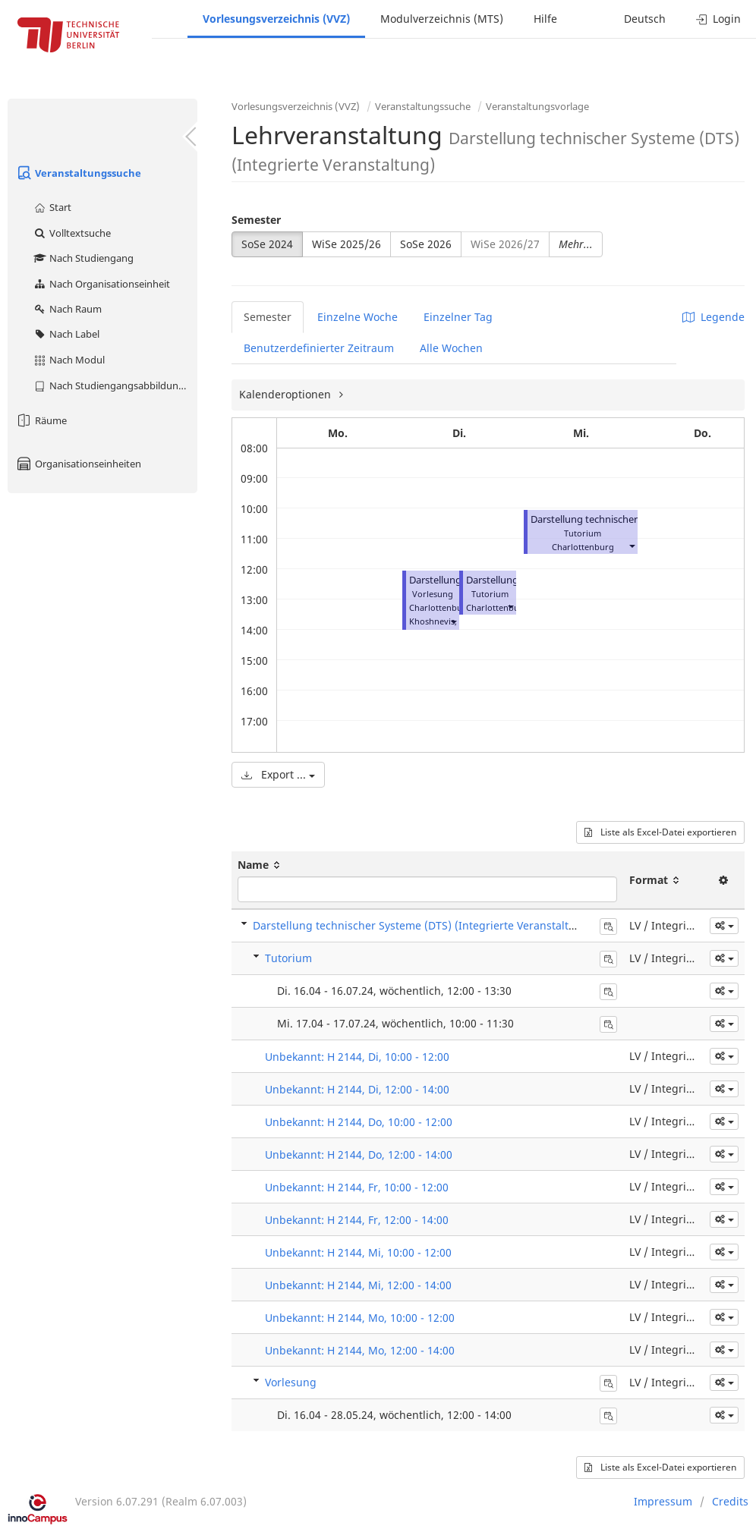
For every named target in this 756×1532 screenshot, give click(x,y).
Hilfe (545, 18)
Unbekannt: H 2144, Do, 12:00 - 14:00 (358, 1154)
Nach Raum (67, 309)
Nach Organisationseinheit (101, 284)
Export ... (278, 774)
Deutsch (645, 18)
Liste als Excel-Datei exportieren (660, 832)
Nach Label (66, 334)
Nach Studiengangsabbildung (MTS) (115, 385)
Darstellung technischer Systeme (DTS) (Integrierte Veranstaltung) (423, 925)
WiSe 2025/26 (346, 244)
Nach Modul (69, 359)
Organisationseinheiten (78, 463)
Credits (730, 1501)
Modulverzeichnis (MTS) (441, 18)
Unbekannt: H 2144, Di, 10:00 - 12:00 (357, 1056)
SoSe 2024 (267, 244)
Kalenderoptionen (286, 394)
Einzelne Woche (357, 317)
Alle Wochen (451, 348)
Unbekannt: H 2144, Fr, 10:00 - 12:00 (357, 1187)
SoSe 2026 (426, 244)
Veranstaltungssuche (78, 173)
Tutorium (288, 958)
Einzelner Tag (458, 317)
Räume (41, 420)
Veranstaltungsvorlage (537, 106)
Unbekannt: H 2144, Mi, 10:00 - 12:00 (358, 1252)
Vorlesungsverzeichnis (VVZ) (276, 18)
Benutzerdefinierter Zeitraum (319, 348)
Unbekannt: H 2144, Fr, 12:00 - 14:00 (357, 1220)
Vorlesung (291, 1382)
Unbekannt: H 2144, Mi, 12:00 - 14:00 (358, 1285)
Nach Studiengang (83, 258)
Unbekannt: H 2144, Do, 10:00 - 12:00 (358, 1122)
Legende (713, 317)
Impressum (663, 1501)
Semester (256, 219)
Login (718, 18)
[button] (453, 621)
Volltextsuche (72, 233)
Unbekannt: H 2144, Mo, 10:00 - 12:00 (360, 1317)
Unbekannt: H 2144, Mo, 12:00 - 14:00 (360, 1350)
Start (52, 207)
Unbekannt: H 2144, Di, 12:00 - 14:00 (357, 1089)
